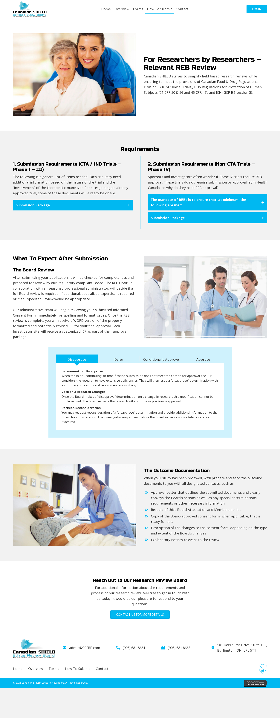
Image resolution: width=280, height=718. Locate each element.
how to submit (77, 676)
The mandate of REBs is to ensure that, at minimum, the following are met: (198, 202)
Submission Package (33, 205)
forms (54, 676)
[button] (257, 9)
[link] (106, 9)
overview (35, 676)
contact (102, 676)
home (17, 676)
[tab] (73, 205)
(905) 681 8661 (134, 655)
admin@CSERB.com (84, 655)
